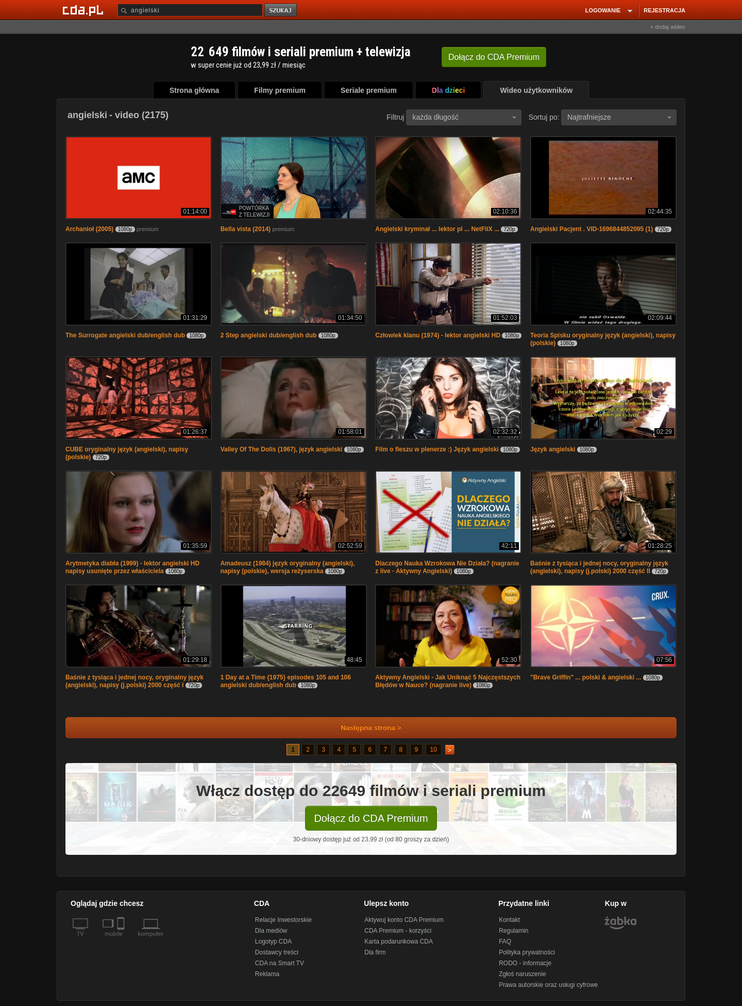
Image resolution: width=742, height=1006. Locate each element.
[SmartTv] (122, 940)
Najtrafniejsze (619, 117)
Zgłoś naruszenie (522, 974)
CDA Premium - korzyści (397, 930)
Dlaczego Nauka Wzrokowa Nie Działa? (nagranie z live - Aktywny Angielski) (447, 567)
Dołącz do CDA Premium (371, 818)
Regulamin (513, 930)
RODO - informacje (525, 963)
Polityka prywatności (527, 952)
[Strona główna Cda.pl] (84, 10)
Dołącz (493, 57)
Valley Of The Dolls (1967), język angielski (282, 449)
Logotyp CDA (273, 941)
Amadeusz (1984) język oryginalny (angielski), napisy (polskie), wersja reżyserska (288, 567)
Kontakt (509, 919)
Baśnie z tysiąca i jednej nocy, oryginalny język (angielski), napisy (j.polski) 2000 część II (599, 567)
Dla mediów (271, 930)
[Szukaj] (190, 10)
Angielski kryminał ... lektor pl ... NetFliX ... (437, 229)
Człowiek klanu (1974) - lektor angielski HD (437, 335)
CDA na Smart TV (279, 963)
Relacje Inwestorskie (283, 919)
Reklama (267, 974)
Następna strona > (364, 728)
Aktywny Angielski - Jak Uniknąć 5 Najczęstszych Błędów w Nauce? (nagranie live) (447, 681)
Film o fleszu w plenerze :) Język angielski (436, 449)
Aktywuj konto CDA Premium (403, 919)
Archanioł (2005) (89, 229)
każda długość (464, 117)
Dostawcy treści (276, 952)
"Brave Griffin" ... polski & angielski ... (585, 677)
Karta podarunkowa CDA (398, 941)
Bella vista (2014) (246, 229)
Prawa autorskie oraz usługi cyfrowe (548, 984)
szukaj (281, 11)
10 (433, 749)
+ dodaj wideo (667, 27)
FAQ (505, 941)
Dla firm (374, 952)
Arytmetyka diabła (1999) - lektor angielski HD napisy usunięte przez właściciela (132, 567)
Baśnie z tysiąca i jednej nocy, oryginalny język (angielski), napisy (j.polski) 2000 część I (134, 681)
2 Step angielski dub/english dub (269, 335)
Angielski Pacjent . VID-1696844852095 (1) (591, 229)
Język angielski (552, 449)
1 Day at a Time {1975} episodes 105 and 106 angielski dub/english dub (286, 681)
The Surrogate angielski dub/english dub (125, 335)
